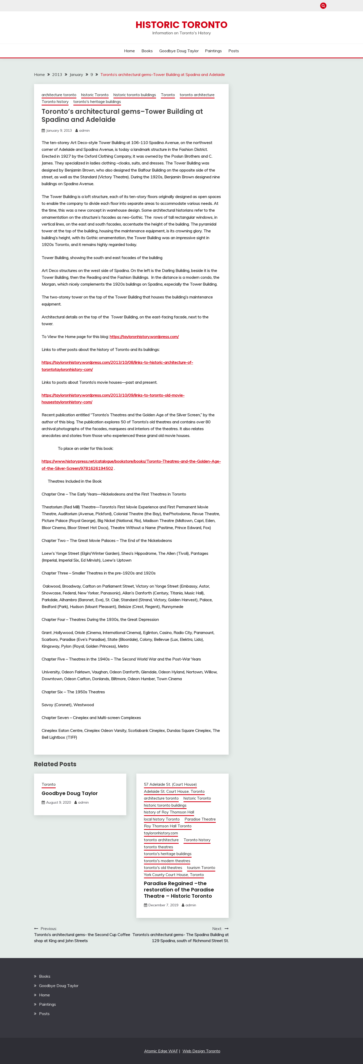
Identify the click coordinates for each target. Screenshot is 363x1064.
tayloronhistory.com (161, 833)
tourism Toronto (201, 867)
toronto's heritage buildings (97, 101)
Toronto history (55, 101)
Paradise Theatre (200, 819)
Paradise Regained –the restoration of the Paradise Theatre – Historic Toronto (179, 889)
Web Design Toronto (201, 1050)
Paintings (213, 50)
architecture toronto (59, 94)
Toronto (168, 94)
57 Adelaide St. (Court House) (170, 784)
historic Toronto (95, 94)
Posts (233, 50)
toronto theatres (158, 846)
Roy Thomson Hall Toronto (168, 826)
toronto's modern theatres (167, 860)
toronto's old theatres (163, 867)
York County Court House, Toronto (174, 874)
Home (129, 50)
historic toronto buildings (134, 94)
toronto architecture (197, 94)
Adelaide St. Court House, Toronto (174, 791)
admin (84, 130)
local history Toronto (162, 819)
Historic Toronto (182, 24)
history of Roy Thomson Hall (169, 812)
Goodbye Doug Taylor (179, 50)
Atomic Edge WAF (161, 1050)
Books (147, 50)
